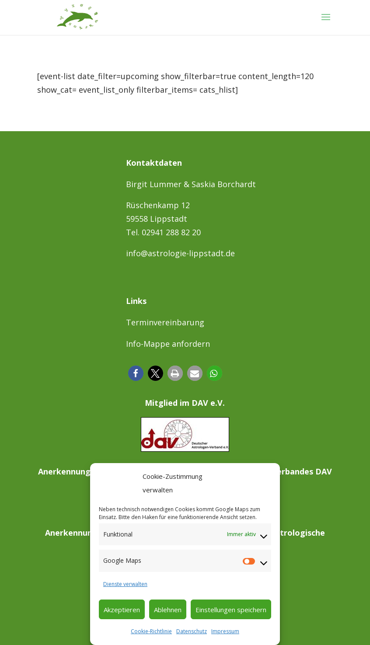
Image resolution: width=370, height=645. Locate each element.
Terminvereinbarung (165, 322)
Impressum (225, 631)
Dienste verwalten (125, 584)
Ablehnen (168, 609)
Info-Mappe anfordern (168, 343)
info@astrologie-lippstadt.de (180, 253)
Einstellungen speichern (230, 609)
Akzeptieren (122, 609)
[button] (135, 373)
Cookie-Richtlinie (151, 631)
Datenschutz (191, 631)
